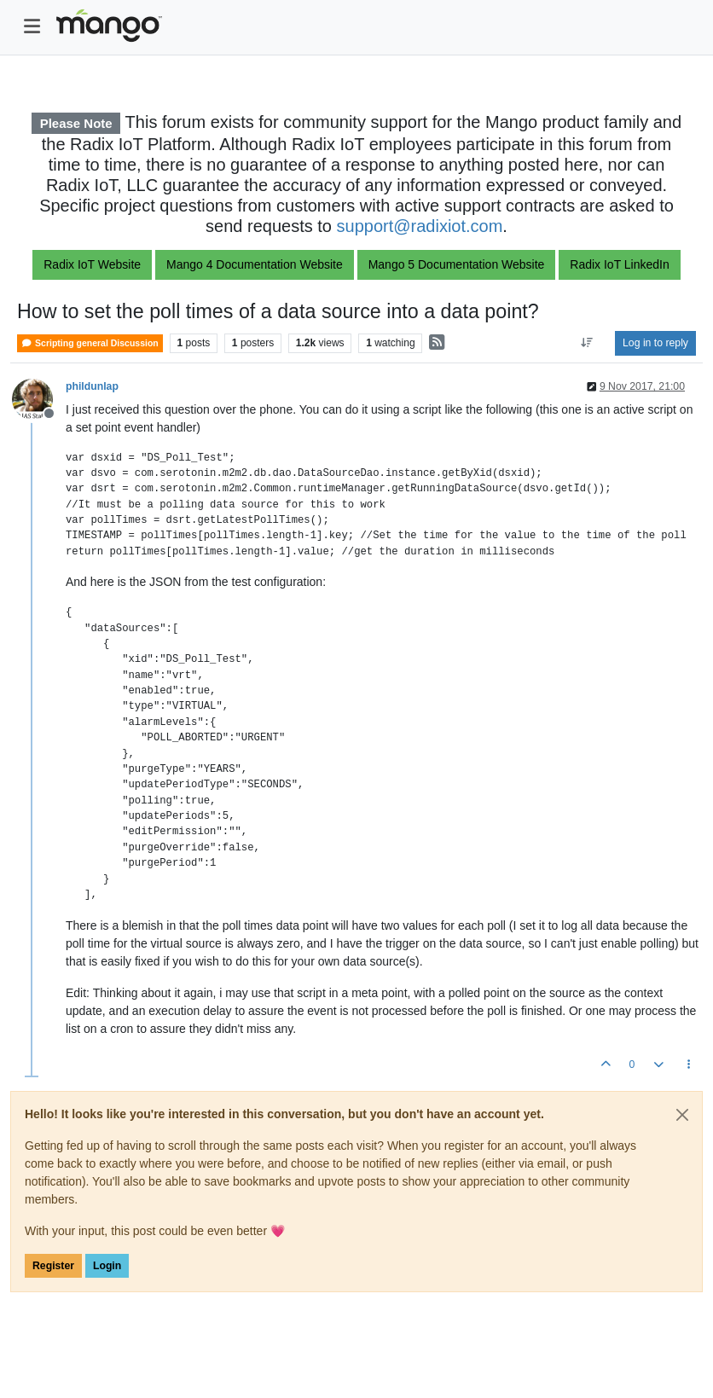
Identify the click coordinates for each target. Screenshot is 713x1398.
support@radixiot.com (420, 226)
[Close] (682, 1115)
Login (107, 1266)
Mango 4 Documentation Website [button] (254, 264)
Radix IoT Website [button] (92, 264)
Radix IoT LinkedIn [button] (619, 264)
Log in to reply (655, 343)
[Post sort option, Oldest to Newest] (587, 343)
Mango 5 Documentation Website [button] (456, 264)
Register (53, 1266)
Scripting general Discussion (90, 343)
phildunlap (92, 386)
